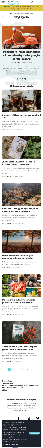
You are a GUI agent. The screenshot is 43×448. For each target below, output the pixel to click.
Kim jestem (7, 381)
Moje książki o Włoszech (12, 388)
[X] (37, 418)
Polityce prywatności (12, 444)
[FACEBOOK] (18, 418)
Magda (17, 62)
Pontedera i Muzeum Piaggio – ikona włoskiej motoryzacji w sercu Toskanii (22, 55)
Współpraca (7, 383)
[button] (34, 433)
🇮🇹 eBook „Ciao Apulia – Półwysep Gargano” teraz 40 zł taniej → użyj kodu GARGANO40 (21, 8)
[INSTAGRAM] (29, 418)
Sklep (4, 390)
